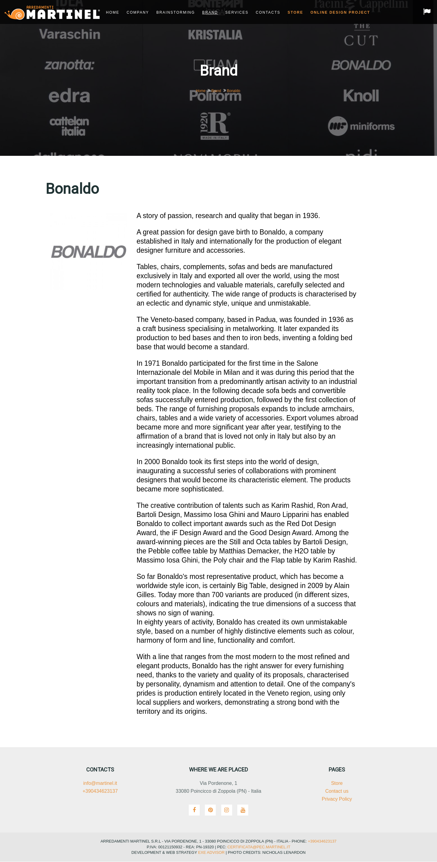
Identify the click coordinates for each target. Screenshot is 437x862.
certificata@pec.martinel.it (258, 847)
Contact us (336, 791)
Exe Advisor (211, 852)
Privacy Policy (337, 799)
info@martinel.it (100, 783)
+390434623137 (100, 791)
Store (337, 783)
